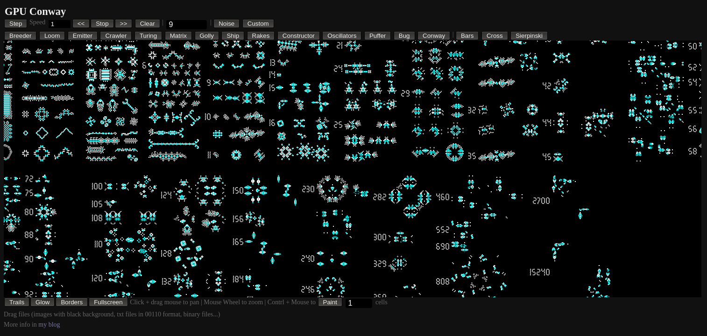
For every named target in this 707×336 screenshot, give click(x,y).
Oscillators (341, 35)
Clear (147, 23)
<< (81, 23)
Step (15, 23)
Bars (467, 35)
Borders (72, 302)
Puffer (377, 35)
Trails (16, 302)
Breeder (20, 35)
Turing (148, 35)
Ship (232, 35)
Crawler (116, 35)
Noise (226, 23)
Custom (258, 23)
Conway (434, 35)
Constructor (299, 35)
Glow (42, 302)
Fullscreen (108, 302)
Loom (52, 35)
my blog (49, 324)
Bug (404, 35)
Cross (495, 35)
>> (123, 23)
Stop (102, 23)
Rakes (261, 35)
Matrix (178, 35)
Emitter (82, 35)
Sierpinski (529, 35)
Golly (207, 35)
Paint (330, 302)
